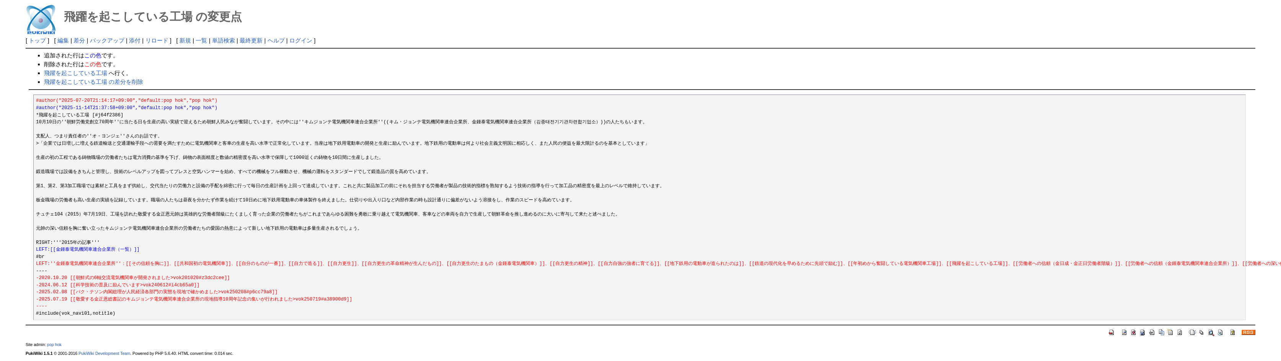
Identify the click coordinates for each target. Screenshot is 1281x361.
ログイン (300, 40)
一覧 (201, 40)
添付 (134, 40)
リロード (156, 40)
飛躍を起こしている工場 (75, 73)
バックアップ (107, 40)
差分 (79, 40)
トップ (37, 40)
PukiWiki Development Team (104, 353)
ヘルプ (276, 40)
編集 (63, 40)
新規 (185, 40)
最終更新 (251, 40)
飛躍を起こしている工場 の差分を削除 (93, 81)
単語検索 (223, 40)
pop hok (54, 344)
